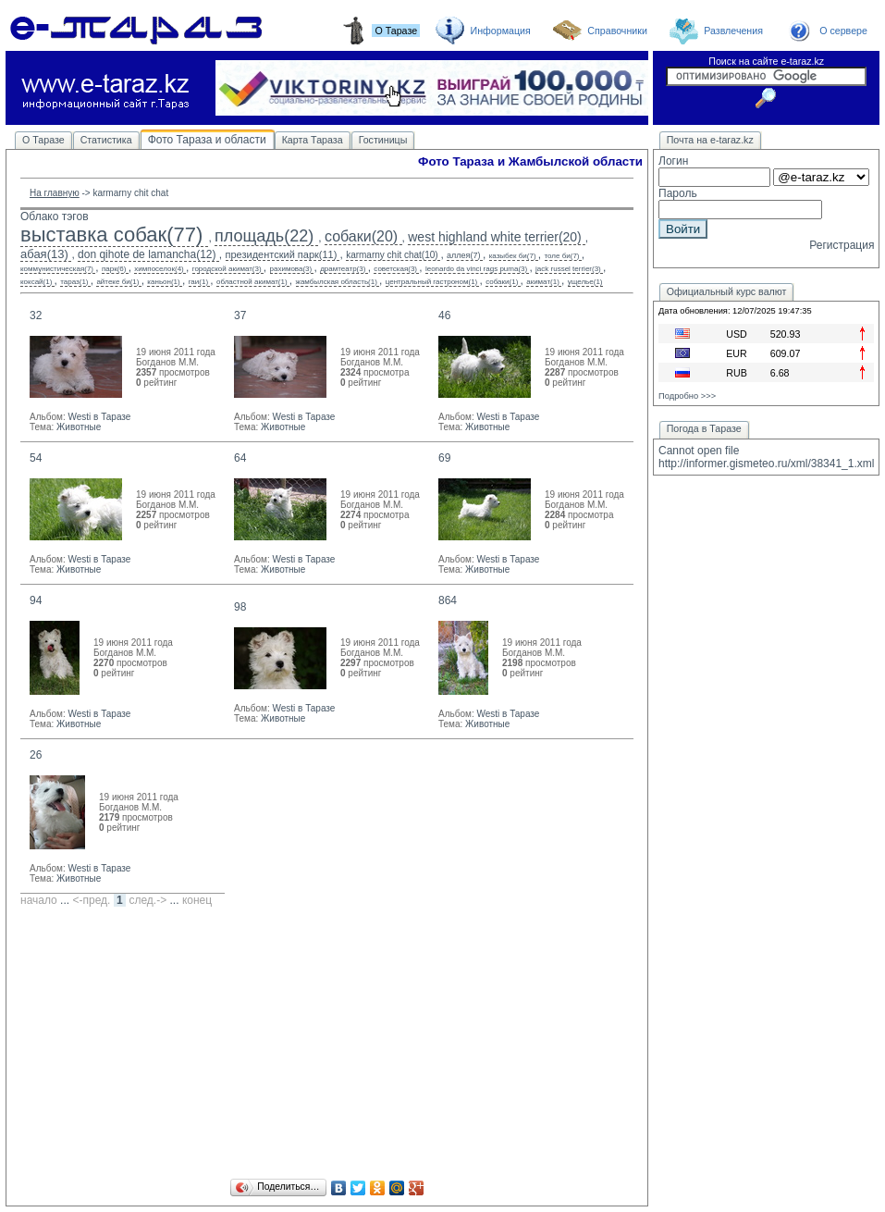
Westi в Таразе (99, 417)
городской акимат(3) (227, 269)
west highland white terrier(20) (495, 236)
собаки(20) (361, 236)
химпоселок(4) (158, 269)
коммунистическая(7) (56, 269)
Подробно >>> (687, 396)
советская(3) (395, 269)
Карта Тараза (312, 139)
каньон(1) (163, 282)
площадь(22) (264, 236)
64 (240, 457)
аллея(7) (463, 255)
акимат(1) (542, 282)
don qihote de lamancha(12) (146, 254)
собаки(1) (502, 282)
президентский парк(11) (282, 254)
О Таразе (43, 139)
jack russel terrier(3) (568, 269)
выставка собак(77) (111, 234)
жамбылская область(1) (336, 282)
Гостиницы (383, 139)
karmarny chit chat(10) (391, 255)
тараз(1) (74, 282)
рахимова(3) (291, 269)
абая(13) (44, 254)
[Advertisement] (327, 1045)
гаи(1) (198, 282)
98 (240, 606)
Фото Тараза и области (207, 139)
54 (36, 457)
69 (444, 457)
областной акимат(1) (252, 282)
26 (36, 754)
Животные (78, 427)
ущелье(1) (585, 282)
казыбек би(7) (512, 256)
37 (240, 315)
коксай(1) (36, 282)
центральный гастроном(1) (432, 282)
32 (36, 315)
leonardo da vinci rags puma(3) (476, 269)
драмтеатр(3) (342, 269)
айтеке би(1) (117, 282)
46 (444, 315)
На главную (55, 193)
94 (36, 600)
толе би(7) (562, 256)
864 (447, 600)
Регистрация (841, 245)
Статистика (106, 139)
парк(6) (114, 269)
